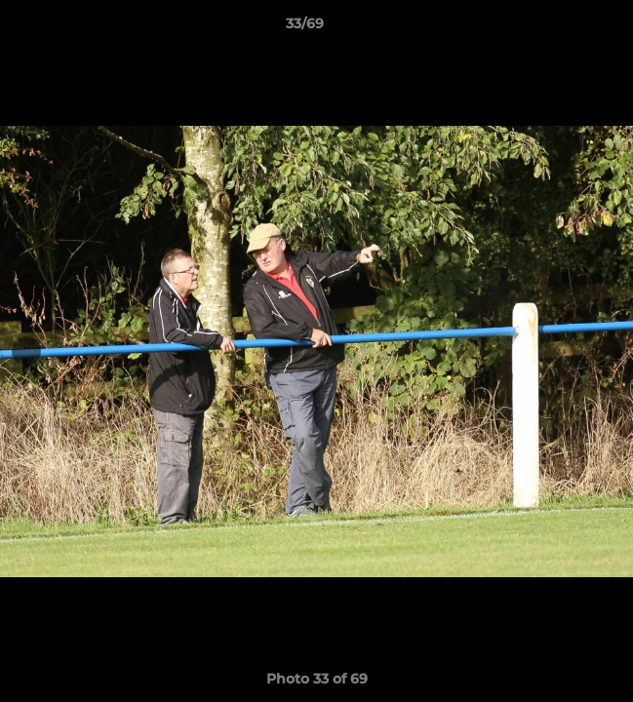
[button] (562, 28)
